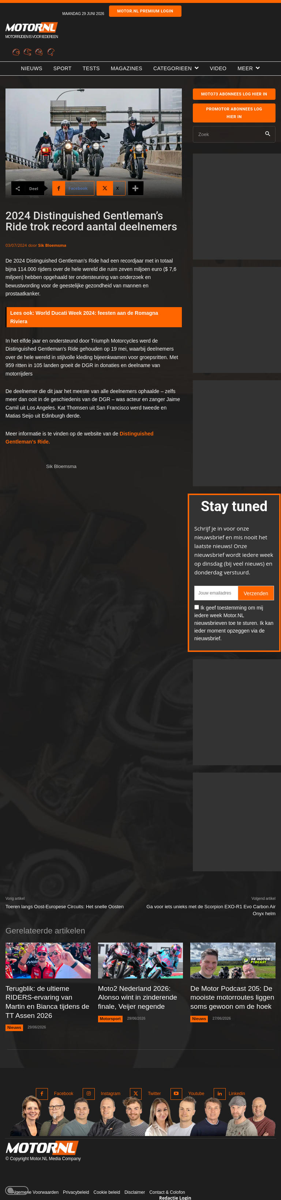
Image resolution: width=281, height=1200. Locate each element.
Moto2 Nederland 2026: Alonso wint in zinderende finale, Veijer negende (138, 995)
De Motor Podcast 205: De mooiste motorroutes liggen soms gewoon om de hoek (225, 995)
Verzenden (256, 593)
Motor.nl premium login (145, 11)
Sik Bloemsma (52, 245)
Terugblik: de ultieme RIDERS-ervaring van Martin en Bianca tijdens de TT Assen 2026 (45, 995)
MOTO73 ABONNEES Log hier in (234, 94)
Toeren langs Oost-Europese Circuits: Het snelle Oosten (64, 906)
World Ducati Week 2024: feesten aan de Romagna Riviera (84, 317)
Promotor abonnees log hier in (234, 113)
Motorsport (109, 1014)
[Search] (268, 134)
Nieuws (13, 1014)
